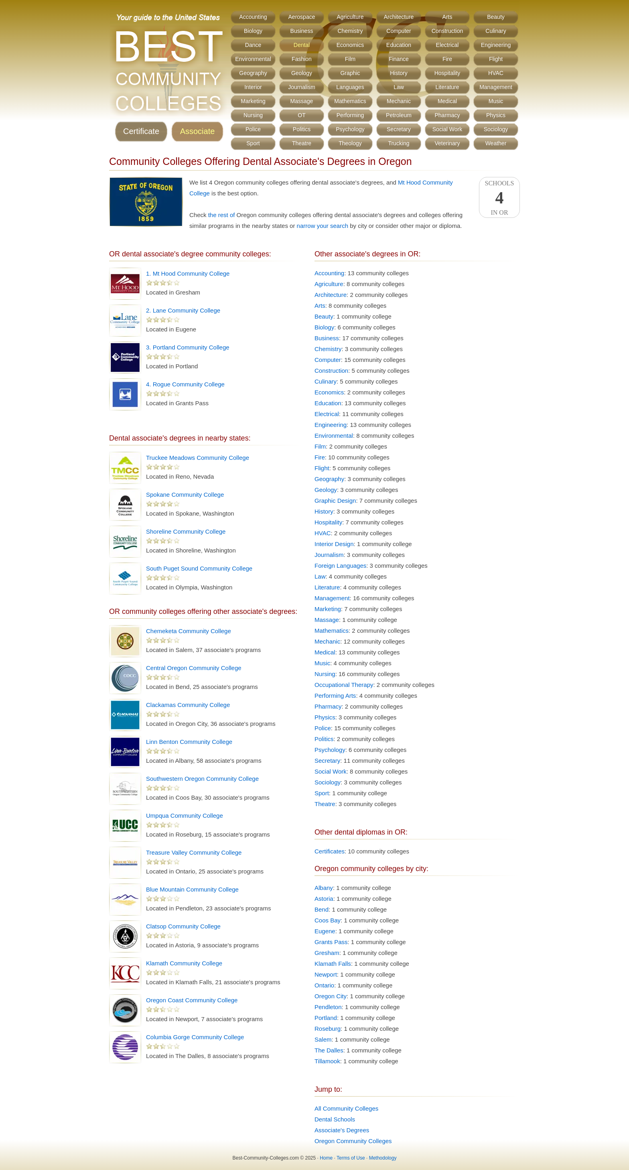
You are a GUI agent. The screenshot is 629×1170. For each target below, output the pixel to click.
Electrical (447, 45)
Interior (253, 87)
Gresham (326, 952)
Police (253, 129)
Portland (325, 1017)
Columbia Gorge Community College (195, 1037)
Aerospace (301, 17)
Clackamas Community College (188, 704)
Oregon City (330, 996)
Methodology (383, 1158)
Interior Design (334, 543)
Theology (350, 143)
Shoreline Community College (185, 531)
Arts (447, 17)
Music (496, 101)
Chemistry (350, 31)
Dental (302, 45)
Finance (399, 59)
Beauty (496, 17)
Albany (323, 887)
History (399, 73)
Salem (323, 1039)
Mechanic (399, 101)
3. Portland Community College (187, 347)
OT (301, 115)
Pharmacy (447, 115)
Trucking (398, 143)
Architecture (399, 17)
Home (326, 1158)
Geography (253, 73)
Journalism (301, 87)
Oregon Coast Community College (191, 1000)
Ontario (324, 985)
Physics (495, 115)
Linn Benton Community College (189, 741)
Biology (253, 31)
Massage (301, 101)
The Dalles (328, 1050)
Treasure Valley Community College (193, 852)
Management (495, 87)
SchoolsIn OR (499, 198)
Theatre (301, 143)
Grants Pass (331, 941)
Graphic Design (335, 500)
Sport (253, 143)
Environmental (253, 59)
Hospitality (447, 73)
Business (301, 31)
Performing (350, 115)
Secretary (399, 129)
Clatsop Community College (183, 926)
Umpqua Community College (184, 815)
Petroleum (399, 115)
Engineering (496, 45)
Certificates (329, 851)
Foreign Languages (340, 565)
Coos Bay (327, 920)
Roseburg (327, 1028)
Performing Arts (335, 695)
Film (350, 59)
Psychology (350, 129)
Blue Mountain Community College (192, 889)
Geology (301, 73)
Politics (301, 129)
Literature (447, 87)
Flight (496, 59)
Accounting (253, 17)
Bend (321, 909)
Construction (447, 31)
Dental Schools (334, 1119)
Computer (398, 31)
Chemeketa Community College (188, 631)
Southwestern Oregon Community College (202, 778)
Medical (447, 101)
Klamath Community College (184, 963)
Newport (325, 974)
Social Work (447, 129)
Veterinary (447, 143)
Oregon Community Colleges (353, 1141)
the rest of (221, 214)
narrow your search (322, 225)
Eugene (324, 931)
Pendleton (328, 1006)
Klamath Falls (332, 963)
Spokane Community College (185, 494)
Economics (350, 45)
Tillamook (327, 1061)
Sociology (496, 129)
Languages (350, 87)
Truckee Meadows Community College (197, 457)
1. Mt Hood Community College (187, 273)
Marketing (253, 101)
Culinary (495, 31)
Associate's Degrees (341, 1130)
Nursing (253, 115)
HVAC (495, 73)
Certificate (141, 131)
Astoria (323, 898)
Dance (253, 45)
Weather (496, 143)
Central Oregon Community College (193, 667)
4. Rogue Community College (185, 384)
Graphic (350, 73)
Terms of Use (351, 1158)
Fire (447, 59)
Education (398, 45)
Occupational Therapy (343, 684)
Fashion (302, 59)
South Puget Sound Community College (199, 568)
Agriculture (350, 17)
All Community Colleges (346, 1108)
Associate (197, 131)
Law (399, 87)
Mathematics (350, 101)
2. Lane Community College (183, 310)
